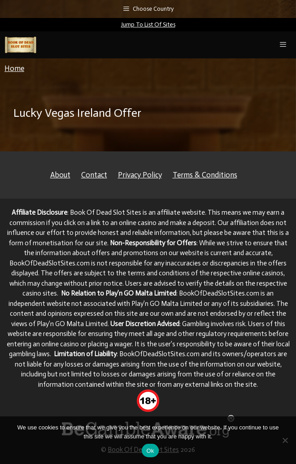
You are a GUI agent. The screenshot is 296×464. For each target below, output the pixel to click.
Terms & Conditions (205, 174)
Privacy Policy (140, 174)
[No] (284, 440)
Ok (150, 450)
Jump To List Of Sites (148, 24)
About (60, 174)
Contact (94, 174)
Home (14, 68)
